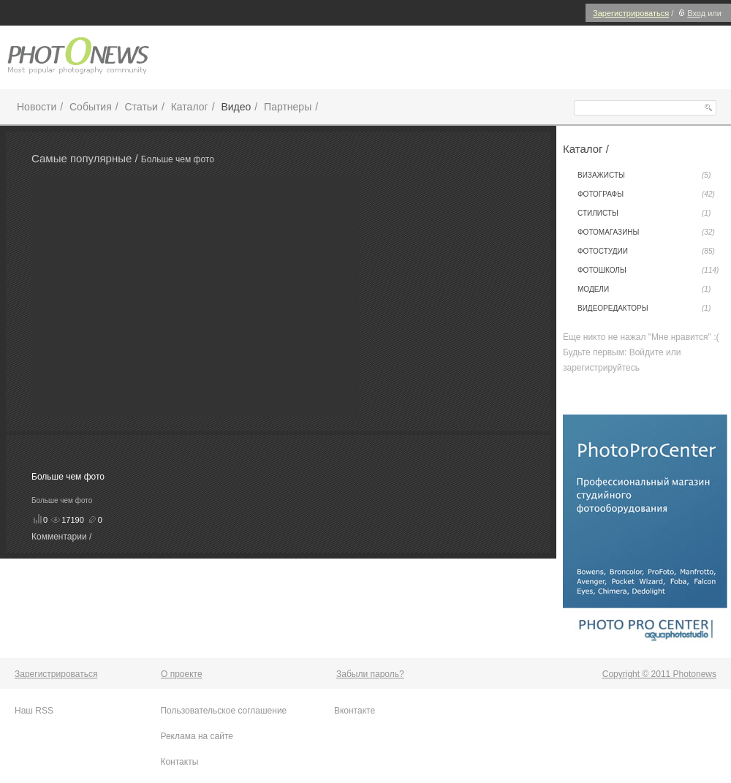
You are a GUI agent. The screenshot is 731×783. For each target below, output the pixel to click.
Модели (644, 289)
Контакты (179, 762)
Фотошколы (648, 270)
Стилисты (644, 213)
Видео (236, 107)
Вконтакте (354, 711)
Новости (36, 107)
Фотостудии (646, 251)
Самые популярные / (86, 158)
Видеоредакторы (644, 308)
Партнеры (287, 107)
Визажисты (644, 175)
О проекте (181, 674)
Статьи (141, 107)
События (90, 107)
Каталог (189, 107)
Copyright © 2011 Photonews (659, 674)
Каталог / (586, 149)
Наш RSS (34, 711)
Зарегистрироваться (631, 13)
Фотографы (646, 194)
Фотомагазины (646, 232)
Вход (690, 13)
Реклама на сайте (196, 736)
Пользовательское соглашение (223, 711)
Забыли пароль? (370, 674)
